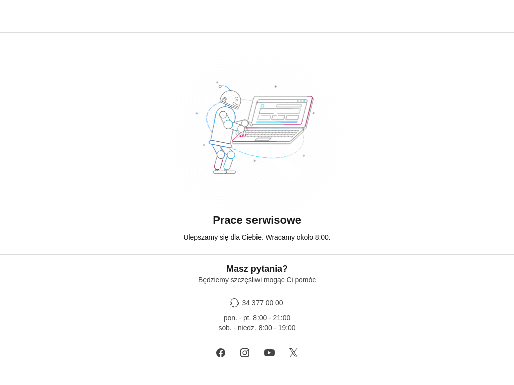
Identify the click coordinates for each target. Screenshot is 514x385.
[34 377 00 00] (256, 303)
